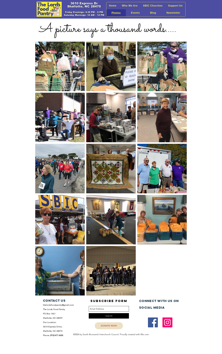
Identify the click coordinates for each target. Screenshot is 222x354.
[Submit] (109, 316)
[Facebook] (153, 322)
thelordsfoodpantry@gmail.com (58, 305)
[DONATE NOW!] (109, 325)
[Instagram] (167, 322)
